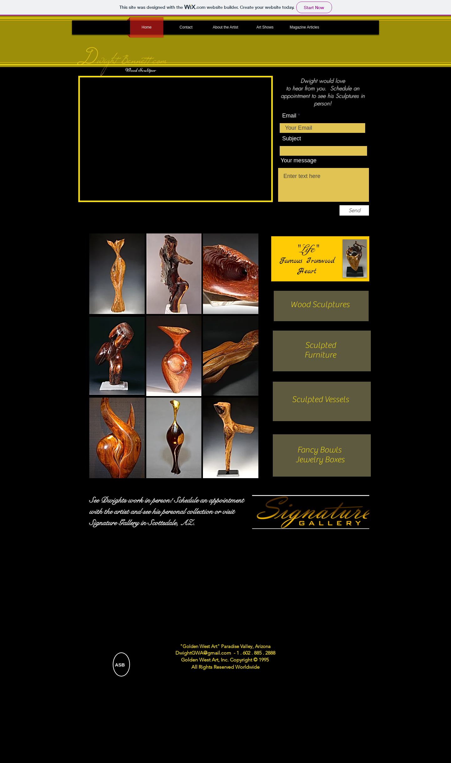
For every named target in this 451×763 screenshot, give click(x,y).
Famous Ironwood (307, 261)
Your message (298, 160)
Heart (307, 271)
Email (289, 115)
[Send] (354, 210)
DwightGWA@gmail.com (203, 653)
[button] (117, 273)
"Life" (307, 249)
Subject (291, 138)
